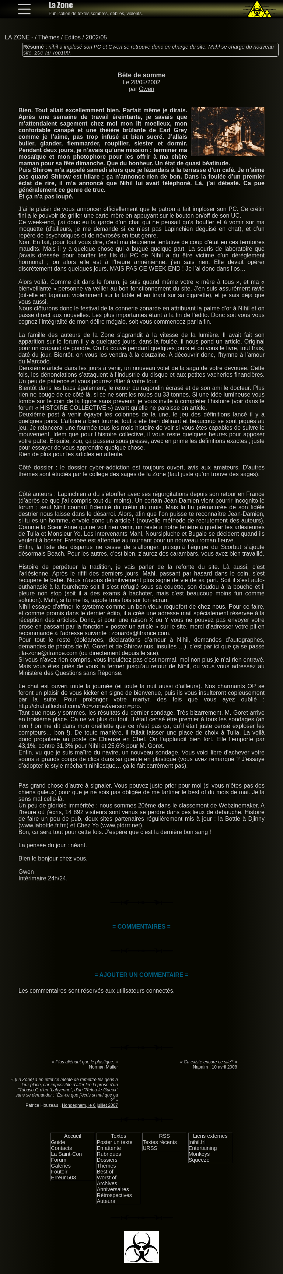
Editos (72, 37)
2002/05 (96, 37)
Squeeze (199, 1160)
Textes (118, 1136)
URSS (150, 1148)
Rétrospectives (114, 1195)
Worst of (106, 1177)
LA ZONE (17, 37)
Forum (58, 1160)
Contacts (61, 1148)
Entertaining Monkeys (203, 1151)
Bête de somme (141, 75)
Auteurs (106, 1201)
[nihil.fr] (197, 1142)
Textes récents (160, 1142)
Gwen (146, 89)
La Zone (61, 5)
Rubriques (109, 1154)
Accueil (72, 1136)
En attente (109, 1148)
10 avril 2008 (224, 1067)
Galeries (61, 1166)
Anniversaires (113, 1189)
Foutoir (59, 1172)
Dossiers (107, 1160)
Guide (58, 1142)
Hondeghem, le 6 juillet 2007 (90, 1105)
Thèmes (48, 37)
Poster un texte (115, 1142)
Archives (107, 1183)
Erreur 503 (63, 1177)
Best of (105, 1172)
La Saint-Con (66, 1154)
